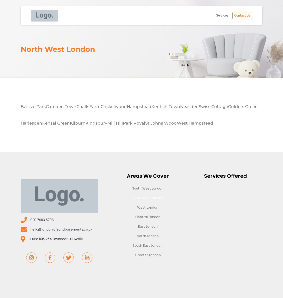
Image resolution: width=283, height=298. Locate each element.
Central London (147, 217)
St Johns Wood (161, 123)
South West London (147, 188)
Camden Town (61, 106)
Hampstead (139, 106)
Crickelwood (114, 106)
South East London (148, 245)
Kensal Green (56, 123)
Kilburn (78, 123)
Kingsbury (96, 123)
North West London (147, 198)
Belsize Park (33, 106)
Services (222, 15)
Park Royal (134, 123)
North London (148, 236)
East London (148, 226)
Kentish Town (165, 106)
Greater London (148, 255)
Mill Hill (115, 123)
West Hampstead (195, 123)
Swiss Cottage (213, 106)
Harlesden (31, 123)
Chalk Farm (88, 106)
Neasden (189, 106)
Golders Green (243, 106)
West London (147, 207)
